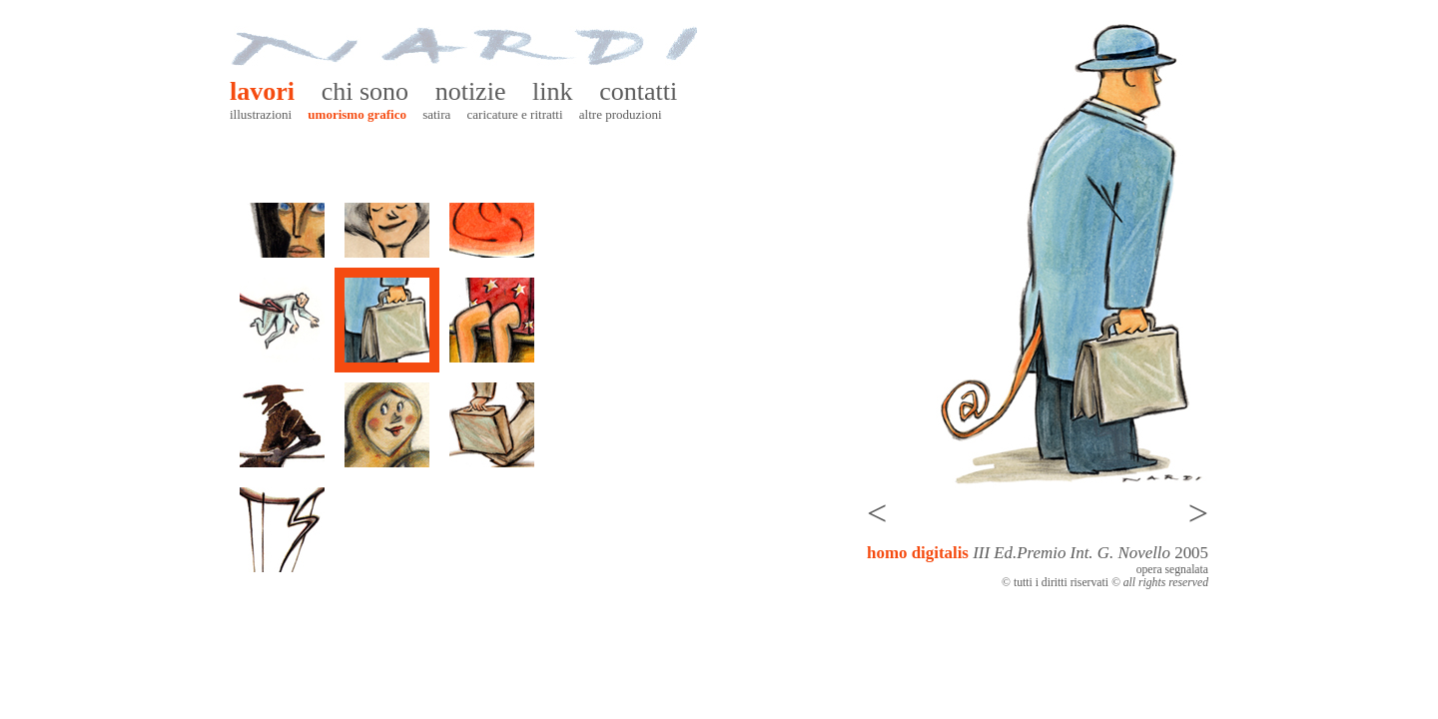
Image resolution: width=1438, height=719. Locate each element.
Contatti (638, 91)
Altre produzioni (620, 114)
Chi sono (365, 91)
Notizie (470, 91)
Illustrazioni (261, 114)
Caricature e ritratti (515, 114)
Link (552, 91)
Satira (436, 114)
